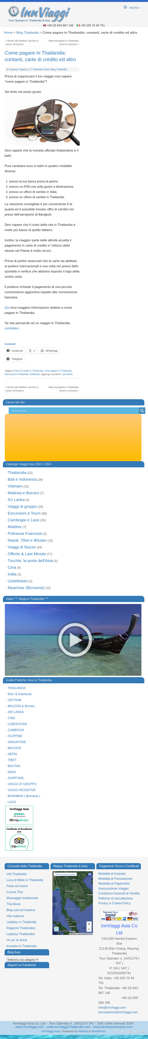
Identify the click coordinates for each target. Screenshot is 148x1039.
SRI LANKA (16, 712)
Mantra (83, 1031)
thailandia (35, 374)
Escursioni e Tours (24, 513)
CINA (11, 718)
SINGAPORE (17, 742)
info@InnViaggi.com (112, 1007)
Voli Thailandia (17, 874)
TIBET (12, 760)
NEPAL (13, 754)
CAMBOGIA (16, 730)
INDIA (12, 772)
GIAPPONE (16, 778)
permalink (68, 374)
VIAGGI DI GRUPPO (22, 784)
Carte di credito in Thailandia (28, 370)
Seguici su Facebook (22, 965)
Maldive (15, 526)
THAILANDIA (17, 688)
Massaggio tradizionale (22, 898)
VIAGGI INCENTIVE (22, 790)
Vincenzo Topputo (18, 69)
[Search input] (75, 410)
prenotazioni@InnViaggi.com (118, 1012)
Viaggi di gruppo (22, 506)
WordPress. (99, 1031)
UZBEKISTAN (17, 724)
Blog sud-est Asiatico (21, 910)
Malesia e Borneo (23, 493)
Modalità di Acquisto (112, 873)
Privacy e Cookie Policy (114, 903)
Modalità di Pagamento (114, 883)
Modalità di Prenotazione (115, 878)
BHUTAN (14, 766)
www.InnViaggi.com (29, 1027)
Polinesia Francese (25, 533)
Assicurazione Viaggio (113, 888)
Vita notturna (15, 916)
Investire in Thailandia (21, 946)
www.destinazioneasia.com (113, 1027)
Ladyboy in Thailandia (21, 922)
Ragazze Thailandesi (21, 928)
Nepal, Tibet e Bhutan (27, 540)
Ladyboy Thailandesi (21, 934)
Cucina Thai (15, 892)
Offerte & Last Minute (27, 554)
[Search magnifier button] (142, 410)
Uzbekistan (18, 581)
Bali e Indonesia (22, 479)
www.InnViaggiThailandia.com (68, 1027)
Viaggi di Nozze (22, 547)
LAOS (12, 802)
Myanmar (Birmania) (26, 587)
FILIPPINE (15, 736)
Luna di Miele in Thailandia (25, 880)
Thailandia (17, 472)
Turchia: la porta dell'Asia (30, 560)
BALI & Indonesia (20, 694)
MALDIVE (14, 748)
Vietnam (15, 486)
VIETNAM (14, 700)
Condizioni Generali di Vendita (119, 893)
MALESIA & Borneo (21, 706)
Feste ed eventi (17, 886)
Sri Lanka (16, 499)
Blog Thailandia (27, 32)
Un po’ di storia (17, 940)
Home (8, 32)
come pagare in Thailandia (57, 370)
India (12, 574)
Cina (12, 567)
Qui (7, 307)
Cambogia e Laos (24, 520)
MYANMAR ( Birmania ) (24, 796)
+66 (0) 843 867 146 (60, 25)
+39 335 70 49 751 (92, 25)
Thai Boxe (13, 904)
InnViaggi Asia (50, 1031)
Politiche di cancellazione (115, 898)
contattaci (12, 328)
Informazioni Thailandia (17, 374)
